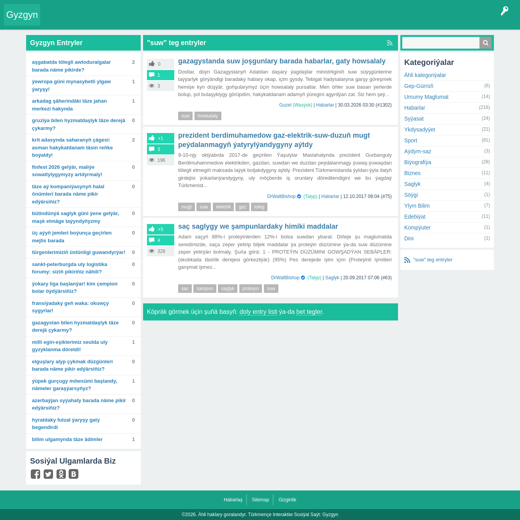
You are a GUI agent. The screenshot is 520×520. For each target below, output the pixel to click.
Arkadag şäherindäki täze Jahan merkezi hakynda (69, 105)
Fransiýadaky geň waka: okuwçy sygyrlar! (70, 307)
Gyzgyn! (109, 21)
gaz (242, 207)
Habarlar (325, 105)
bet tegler (309, 311)
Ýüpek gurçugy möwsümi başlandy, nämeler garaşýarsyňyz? (74, 385)
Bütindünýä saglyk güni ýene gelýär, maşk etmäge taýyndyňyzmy (75, 217)
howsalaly (208, 116)
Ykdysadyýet (419, 129)
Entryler (84, 21)
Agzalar (194, 21)
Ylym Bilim (417, 206)
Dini (409, 238)
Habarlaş (233, 499)
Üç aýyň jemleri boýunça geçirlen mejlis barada (71, 236)
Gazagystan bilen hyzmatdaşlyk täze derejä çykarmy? (75, 326)
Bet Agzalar (223, 21)
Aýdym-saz (417, 151)
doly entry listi (258, 311)
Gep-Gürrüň (418, 86)
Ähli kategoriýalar (425, 75)
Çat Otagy (277, 21)
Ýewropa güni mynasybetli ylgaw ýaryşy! (71, 85)
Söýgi (411, 195)
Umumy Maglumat (426, 97)
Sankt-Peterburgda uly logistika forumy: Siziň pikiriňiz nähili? (69, 268)
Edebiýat (414, 217)
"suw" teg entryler (433, 260)
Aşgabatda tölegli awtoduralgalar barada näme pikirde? (71, 66)
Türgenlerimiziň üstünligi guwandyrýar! (79, 252)
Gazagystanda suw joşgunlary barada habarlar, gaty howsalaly (282, 61)
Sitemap (260, 499)
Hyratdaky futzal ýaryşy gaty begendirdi (66, 424)
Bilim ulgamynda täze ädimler (67, 439)
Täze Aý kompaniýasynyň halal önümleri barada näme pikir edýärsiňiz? (68, 194)
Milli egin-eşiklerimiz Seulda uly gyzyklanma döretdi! (70, 346)
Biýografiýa (417, 162)
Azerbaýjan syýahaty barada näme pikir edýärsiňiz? (79, 404)
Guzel (285, 105)
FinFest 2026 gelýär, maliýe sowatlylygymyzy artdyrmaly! (67, 171)
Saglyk (332, 277)
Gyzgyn (22, 14)
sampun (204, 288)
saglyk (227, 288)
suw (185, 116)
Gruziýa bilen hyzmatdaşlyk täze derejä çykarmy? (78, 124)
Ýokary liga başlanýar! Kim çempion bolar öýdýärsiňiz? (75, 287)
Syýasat (414, 119)
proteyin (250, 288)
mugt (186, 207)
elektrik (223, 207)
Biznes (412, 173)
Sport (410, 140)
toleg (259, 207)
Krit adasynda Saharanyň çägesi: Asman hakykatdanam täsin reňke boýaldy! (72, 147)
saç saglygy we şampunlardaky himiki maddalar (258, 226)
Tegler (133, 21)
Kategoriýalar (164, 21)
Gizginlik (287, 499)
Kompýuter (417, 227)
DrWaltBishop (281, 196)
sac (185, 288)
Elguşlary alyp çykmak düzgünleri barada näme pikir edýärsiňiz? (72, 365)
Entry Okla (57, 21)
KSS (251, 21)
